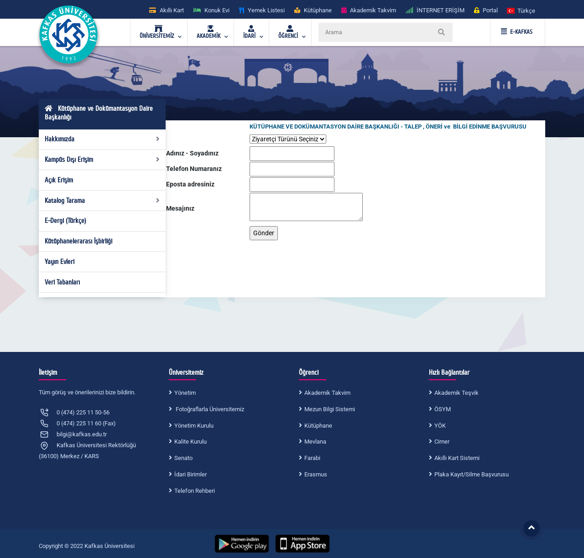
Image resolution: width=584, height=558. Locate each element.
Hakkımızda (102, 139)
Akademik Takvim (327, 392)
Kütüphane (318, 425)
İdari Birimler (190, 474)
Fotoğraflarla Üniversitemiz (209, 409)
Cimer (441, 441)
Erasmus (315, 474)
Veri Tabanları (62, 282)
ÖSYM (442, 409)
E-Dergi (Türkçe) (65, 221)
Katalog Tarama (102, 200)
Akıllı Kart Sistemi (457, 458)
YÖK (440, 425)
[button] (521, 10)
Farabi (312, 458)
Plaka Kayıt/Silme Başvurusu (471, 474)
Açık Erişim (59, 180)
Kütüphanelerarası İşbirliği (78, 241)
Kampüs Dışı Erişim (102, 159)
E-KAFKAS (516, 32)
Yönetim (185, 392)
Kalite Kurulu (190, 441)
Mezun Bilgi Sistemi (329, 409)
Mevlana (315, 441)
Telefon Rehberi (194, 490)
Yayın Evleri (59, 262)
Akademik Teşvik (456, 392)
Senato (183, 458)
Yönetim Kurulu (194, 425)
